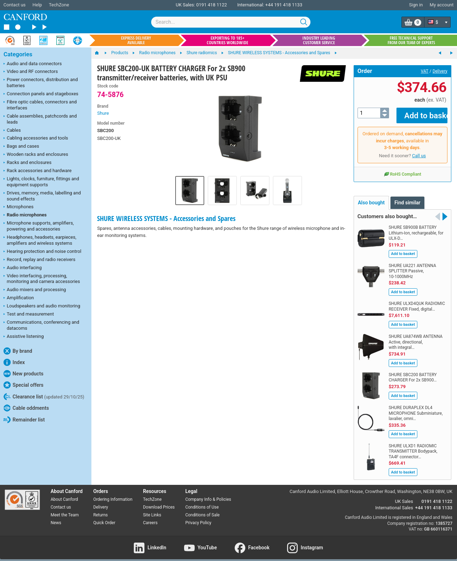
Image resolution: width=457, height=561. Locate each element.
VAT (424, 71)
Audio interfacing (23, 268)
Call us (419, 150)
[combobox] (230, 22)
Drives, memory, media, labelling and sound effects (42, 196)
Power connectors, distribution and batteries (41, 82)
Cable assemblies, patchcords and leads (40, 119)
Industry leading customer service (318, 40)
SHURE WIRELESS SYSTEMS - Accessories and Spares (166, 218)
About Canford (64, 494)
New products (24, 373)
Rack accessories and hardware (38, 171)
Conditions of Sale (202, 509)
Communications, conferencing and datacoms (41, 325)
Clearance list (44, 396)
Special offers (24, 385)
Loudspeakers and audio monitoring (42, 306)
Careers (150, 517)
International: (250, 4)
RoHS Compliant (402, 168)
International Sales (394, 502)
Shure (103, 113)
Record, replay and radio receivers (39, 260)
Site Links (152, 509)
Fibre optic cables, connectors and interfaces (40, 104)
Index (14, 362)
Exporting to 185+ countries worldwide (227, 40)
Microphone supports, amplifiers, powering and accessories (39, 226)
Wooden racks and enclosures (36, 155)
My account (441, 4)
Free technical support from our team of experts (411, 40)
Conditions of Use (201, 502)
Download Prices (159, 502)
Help (37, 4)
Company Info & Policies (208, 494)
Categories (18, 54)
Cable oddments (26, 408)
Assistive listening (24, 337)
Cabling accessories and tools (36, 138)
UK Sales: (185, 4)
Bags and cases (21, 146)
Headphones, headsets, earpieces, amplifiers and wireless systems (40, 240)
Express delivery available (136, 40)
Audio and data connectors (33, 64)
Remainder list (24, 419)
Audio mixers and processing (35, 290)
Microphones (19, 207)
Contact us (15, 4)
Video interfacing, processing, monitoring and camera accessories (42, 278)
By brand (18, 351)
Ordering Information (112, 494)
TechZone (59, 4)
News (56, 517)
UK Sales (404, 496)
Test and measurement (29, 314)
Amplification (19, 298)
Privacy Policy (198, 517)
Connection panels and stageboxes (41, 94)
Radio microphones (25, 215)
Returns (100, 509)
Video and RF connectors (31, 72)
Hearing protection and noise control (42, 252)
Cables (12, 131)
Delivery (440, 71)
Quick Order (104, 517)
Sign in (416, 4)
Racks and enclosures (27, 163)
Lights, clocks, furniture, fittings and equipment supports (41, 181)
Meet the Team (65, 509)
